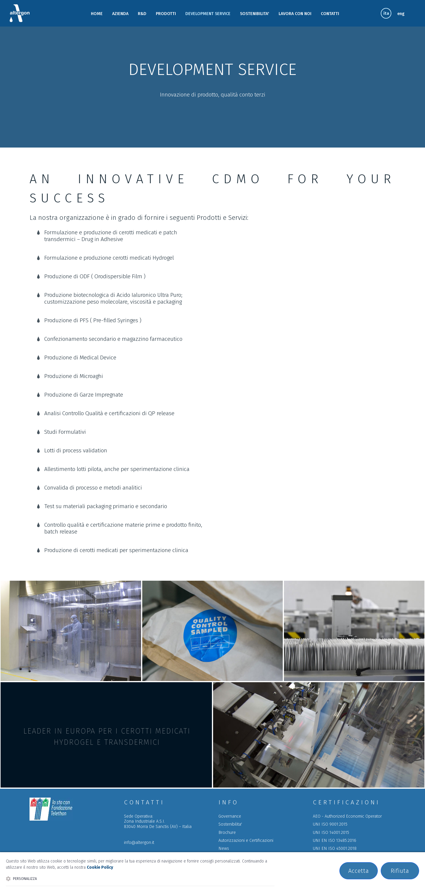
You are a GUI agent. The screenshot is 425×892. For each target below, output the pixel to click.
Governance (229, 816)
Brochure (227, 832)
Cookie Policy (100, 867)
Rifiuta (400, 870)
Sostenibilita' (230, 824)
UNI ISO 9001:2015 (330, 824)
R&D (142, 13)
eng (400, 13)
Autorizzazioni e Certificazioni (245, 840)
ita (386, 13)
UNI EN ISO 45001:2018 (335, 848)
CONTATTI (330, 13)
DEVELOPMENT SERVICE (208, 13)
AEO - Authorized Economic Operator (347, 816)
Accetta (358, 870)
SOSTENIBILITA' (254, 13)
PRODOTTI (166, 13)
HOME (97, 13)
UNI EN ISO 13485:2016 (334, 840)
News (223, 848)
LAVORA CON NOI (295, 13)
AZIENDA (120, 13)
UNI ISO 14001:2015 (331, 832)
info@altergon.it (139, 842)
